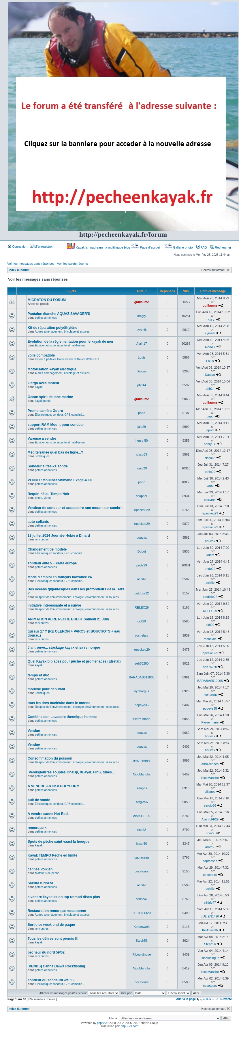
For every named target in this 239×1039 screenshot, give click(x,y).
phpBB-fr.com (129, 1026)
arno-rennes (141, 760)
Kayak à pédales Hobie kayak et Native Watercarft (67, 359)
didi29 (142, 621)
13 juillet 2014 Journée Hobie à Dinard (59, 536)
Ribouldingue (141, 954)
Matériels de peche (47, 873)
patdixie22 (141, 593)
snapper (141, 496)
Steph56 (142, 940)
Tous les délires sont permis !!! (53, 939)
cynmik (141, 329)
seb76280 (141, 663)
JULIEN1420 (141, 913)
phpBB (101, 1023)
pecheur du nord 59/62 (46, 952)
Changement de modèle (47, 549)
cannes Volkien (40, 869)
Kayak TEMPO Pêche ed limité (52, 855)
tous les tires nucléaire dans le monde (59, 703)
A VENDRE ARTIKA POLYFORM (54, 786)
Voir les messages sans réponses (30, 263)
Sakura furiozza (40, 883)
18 (216, 999)
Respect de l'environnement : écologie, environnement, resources (76, 597)
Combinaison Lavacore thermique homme (62, 717)
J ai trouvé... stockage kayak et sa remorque (64, 648)
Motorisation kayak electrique (52, 369)
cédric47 (142, 899)
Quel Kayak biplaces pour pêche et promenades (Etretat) (74, 661)
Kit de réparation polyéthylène (52, 328)
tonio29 (141, 468)
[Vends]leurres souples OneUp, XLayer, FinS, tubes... (71, 772)
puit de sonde (39, 800)
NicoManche (141, 774)
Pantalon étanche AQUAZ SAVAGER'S (59, 314)
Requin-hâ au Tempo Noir (48, 494)
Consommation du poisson (50, 758)
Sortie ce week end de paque (51, 925)
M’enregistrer (41, 246)
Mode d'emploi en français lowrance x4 (60, 577)
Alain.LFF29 (141, 816)
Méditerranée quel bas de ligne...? (55, 452)
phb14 (141, 385)
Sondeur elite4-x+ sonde (48, 466)
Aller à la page (186, 999)
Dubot (142, 551)
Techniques (42, 456)
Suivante (226, 999)
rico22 (141, 829)
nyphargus (141, 691)
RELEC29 (142, 607)
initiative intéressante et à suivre (54, 605)
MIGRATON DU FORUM (47, 300)
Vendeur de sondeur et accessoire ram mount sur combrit (75, 508)
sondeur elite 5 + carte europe (52, 563)
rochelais (141, 635)
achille (141, 579)
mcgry (141, 316)
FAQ (201, 247)
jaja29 (142, 426)
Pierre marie (141, 719)
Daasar (142, 371)
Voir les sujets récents (72, 263)
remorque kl (38, 828)
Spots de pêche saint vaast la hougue (58, 842)
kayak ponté (42, 400)
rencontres (41, 539)
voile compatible (41, 355)
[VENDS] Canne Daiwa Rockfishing (56, 966)
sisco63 (141, 454)
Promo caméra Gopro (45, 411)
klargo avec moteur (43, 383)
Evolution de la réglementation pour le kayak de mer (70, 342)
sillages (141, 788)
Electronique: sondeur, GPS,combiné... (59, 414)
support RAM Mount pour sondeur (56, 425)
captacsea (141, 857)
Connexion (17, 246)
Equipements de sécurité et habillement (60, 345)
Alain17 (141, 343)
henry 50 (142, 440)
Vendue (34, 731)
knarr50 (141, 843)
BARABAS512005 (142, 677)
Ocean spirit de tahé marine (50, 397)
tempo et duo (38, 675)
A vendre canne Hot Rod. (48, 814)
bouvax (142, 537)
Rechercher (220, 247)
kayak (38, 387)
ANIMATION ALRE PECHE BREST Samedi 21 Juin (68, 619)
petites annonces (46, 317)
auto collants (38, 522)
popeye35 (141, 705)
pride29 (141, 565)
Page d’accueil (146, 247)
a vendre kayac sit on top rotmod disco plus (64, 897)
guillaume (141, 302)
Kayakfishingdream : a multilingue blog (99, 247)
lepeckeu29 (141, 510)
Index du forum (19, 270)
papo (141, 413)
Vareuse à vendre (42, 439)
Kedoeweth (142, 926)
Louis (141, 357)
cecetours (141, 871)
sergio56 (142, 802)
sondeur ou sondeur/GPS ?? (51, 980)
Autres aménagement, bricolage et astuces (62, 331)
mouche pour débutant (46, 689)
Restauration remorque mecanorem (57, 911)
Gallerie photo (179, 247)
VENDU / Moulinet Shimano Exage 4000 (60, 480)
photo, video (43, 497)
